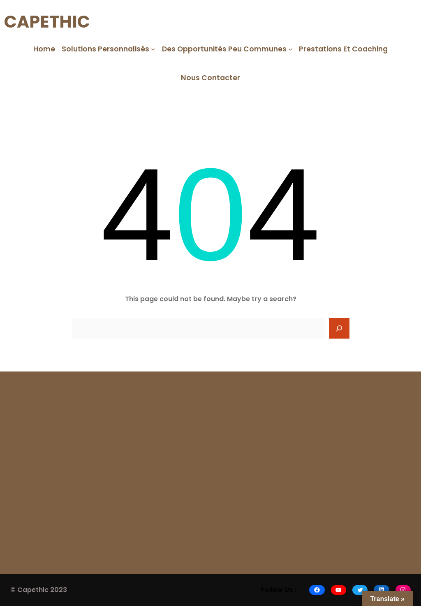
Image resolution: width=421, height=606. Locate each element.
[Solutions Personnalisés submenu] (153, 48)
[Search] (339, 328)
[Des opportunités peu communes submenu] (290, 48)
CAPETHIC (47, 21)
